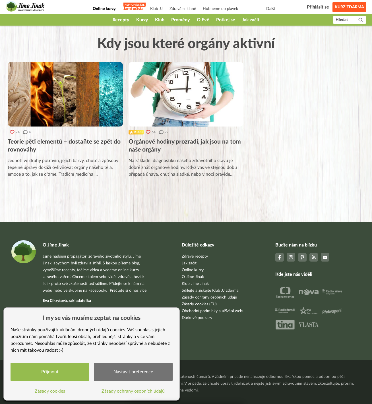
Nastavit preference (133, 372)
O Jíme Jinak (193, 277)
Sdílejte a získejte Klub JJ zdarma (210, 291)
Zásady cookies (50, 391)
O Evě (203, 20)
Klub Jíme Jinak (195, 284)
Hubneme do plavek (220, 9)
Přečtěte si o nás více (128, 291)
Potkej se (225, 20)
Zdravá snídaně (183, 9)
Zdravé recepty (195, 256)
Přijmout (50, 372)
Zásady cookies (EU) (199, 304)
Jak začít (250, 20)
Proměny (180, 20)
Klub (159, 20)
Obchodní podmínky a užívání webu (213, 311)
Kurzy (142, 20)
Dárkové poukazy (197, 318)
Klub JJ (156, 9)
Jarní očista (133, 9)
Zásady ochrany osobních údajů (209, 297)
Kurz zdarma (349, 7)
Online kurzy (193, 270)
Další (270, 9)
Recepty (121, 20)
